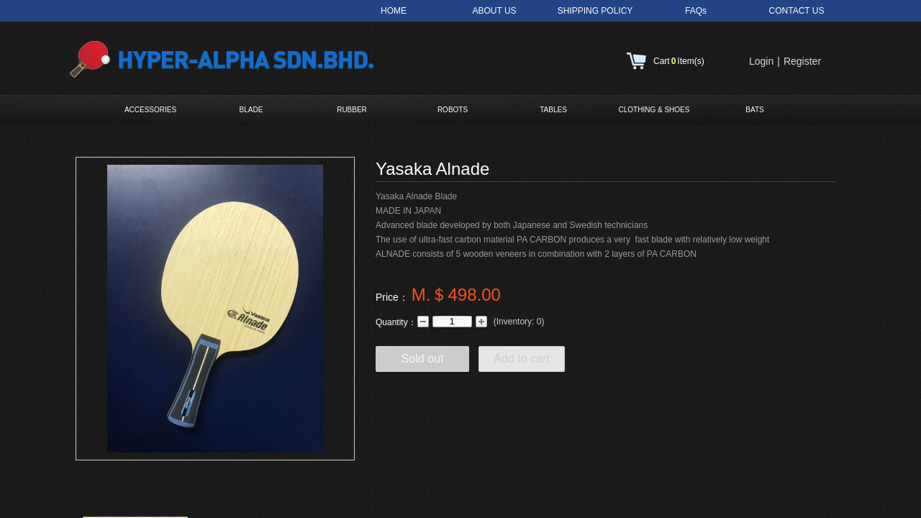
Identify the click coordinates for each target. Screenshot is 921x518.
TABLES (553, 110)
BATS (754, 110)
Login (761, 61)
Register (802, 61)
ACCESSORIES (150, 110)
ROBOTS (452, 110)
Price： (392, 297)
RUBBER (352, 110)
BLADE (251, 110)
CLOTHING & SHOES (654, 110)
